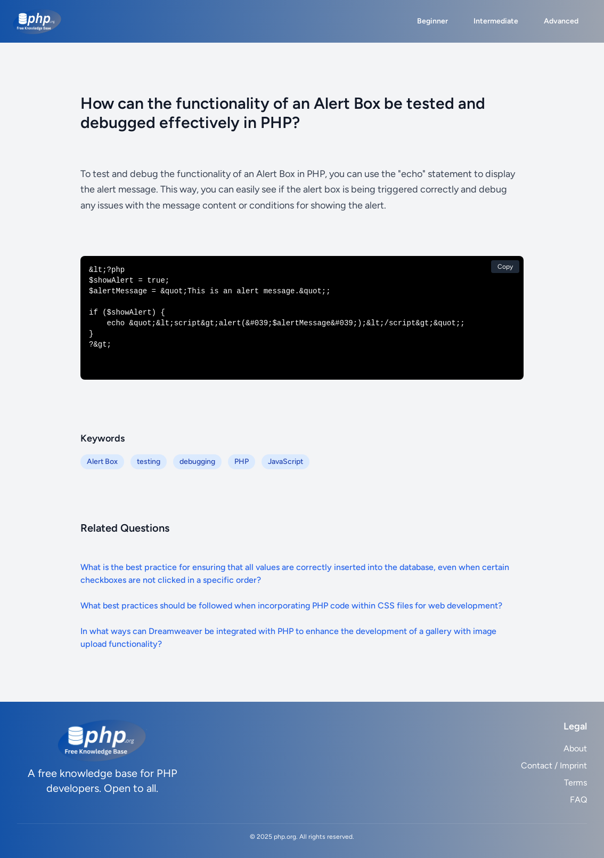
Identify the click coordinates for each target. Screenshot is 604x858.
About (575, 748)
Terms (575, 782)
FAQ (578, 800)
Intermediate (496, 21)
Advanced (561, 21)
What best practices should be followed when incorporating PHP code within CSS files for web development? (291, 605)
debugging (197, 461)
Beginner (432, 21)
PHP (241, 461)
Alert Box (102, 461)
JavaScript (285, 461)
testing (148, 461)
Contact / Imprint (554, 765)
